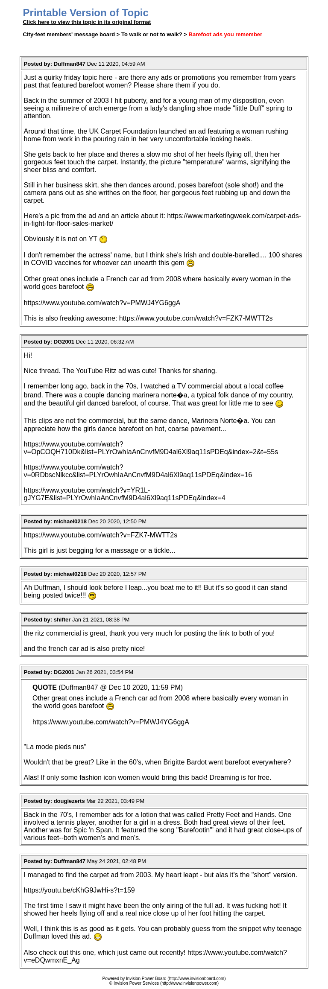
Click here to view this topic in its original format (87, 22)
